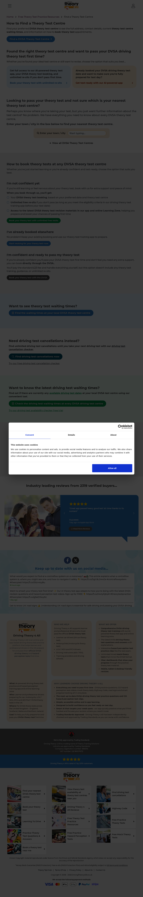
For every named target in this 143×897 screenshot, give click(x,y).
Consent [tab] (29, 435)
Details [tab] (71, 435)
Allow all (112, 468)
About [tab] (113, 435)
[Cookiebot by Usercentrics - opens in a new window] (120, 427)
